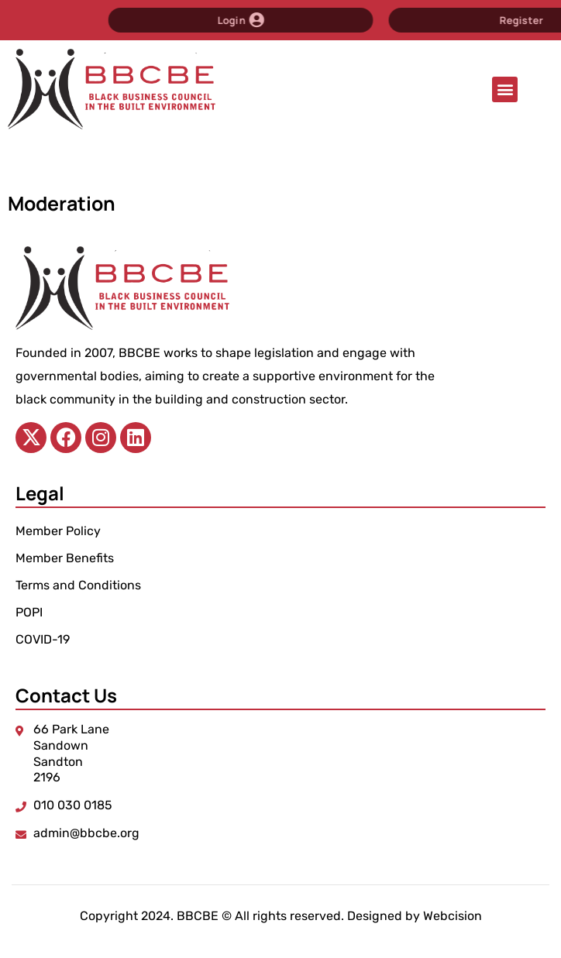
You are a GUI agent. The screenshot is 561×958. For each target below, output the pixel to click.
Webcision (452, 915)
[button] (505, 89)
